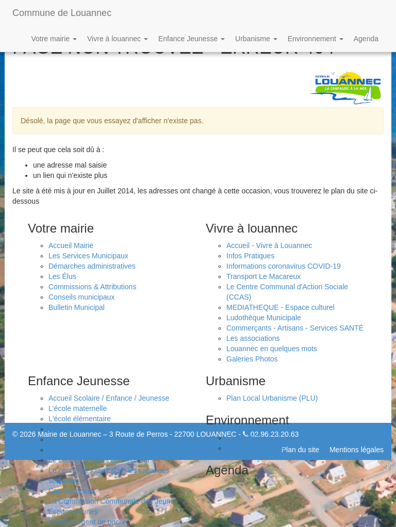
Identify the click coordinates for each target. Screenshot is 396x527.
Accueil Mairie (70, 245)
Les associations (253, 338)
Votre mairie (54, 39)
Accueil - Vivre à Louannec (269, 245)
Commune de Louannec (61, 13)
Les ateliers (67, 450)
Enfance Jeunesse (191, 39)
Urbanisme (256, 39)
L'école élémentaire (79, 419)
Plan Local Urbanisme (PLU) (272, 398)
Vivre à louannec (117, 39)
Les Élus (62, 276)
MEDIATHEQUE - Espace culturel (280, 307)
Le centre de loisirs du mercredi (98, 460)
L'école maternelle (77, 408)
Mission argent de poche (87, 522)
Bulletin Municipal (76, 307)
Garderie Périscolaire (82, 439)
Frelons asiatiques (255, 448)
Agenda (366, 39)
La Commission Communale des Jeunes (113, 501)
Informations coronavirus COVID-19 (283, 266)
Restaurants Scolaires (83, 429)
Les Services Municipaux (88, 256)
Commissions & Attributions (92, 287)
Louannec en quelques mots (271, 348)
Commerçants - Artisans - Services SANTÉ (295, 328)
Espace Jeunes (73, 511)
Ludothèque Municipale (263, 318)
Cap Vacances (71, 491)
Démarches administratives (92, 266)
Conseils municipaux (81, 297)
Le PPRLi (241, 438)
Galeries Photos (252, 359)
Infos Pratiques (250, 256)
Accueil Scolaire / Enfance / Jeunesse (108, 398)
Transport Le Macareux (263, 276)
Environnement (315, 39)
